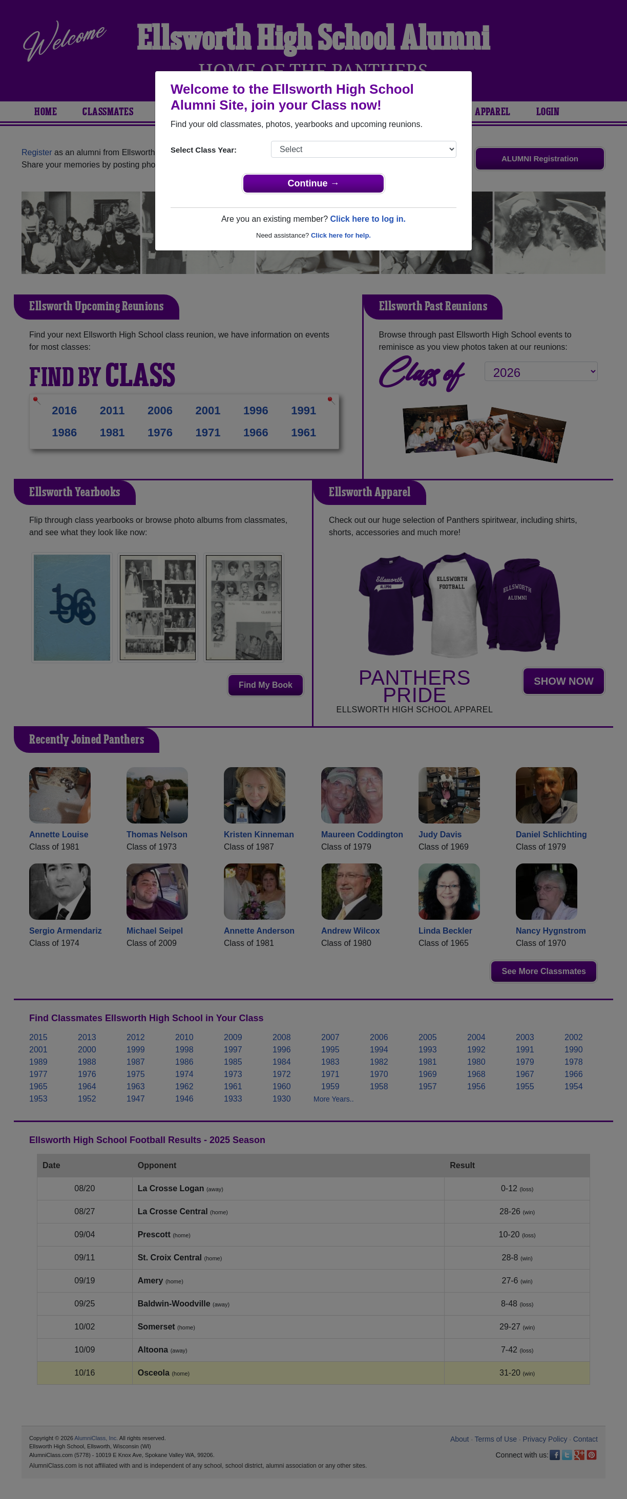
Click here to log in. (368, 219)
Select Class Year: (204, 149)
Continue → (314, 183)
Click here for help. (341, 235)
